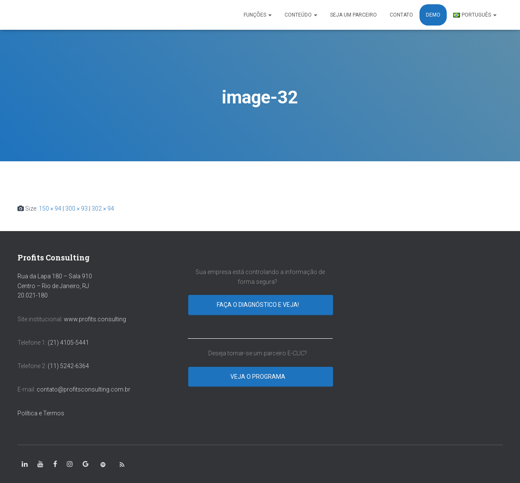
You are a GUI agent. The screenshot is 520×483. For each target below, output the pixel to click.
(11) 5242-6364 (69, 366)
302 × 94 (103, 208)
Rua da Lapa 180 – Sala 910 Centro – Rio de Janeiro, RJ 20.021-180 (54, 286)
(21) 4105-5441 (68, 342)
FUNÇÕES (258, 15)
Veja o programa (258, 376)
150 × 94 (50, 208)
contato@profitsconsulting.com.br (83, 389)
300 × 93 (76, 208)
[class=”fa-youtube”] (40, 464)
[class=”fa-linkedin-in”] (24, 464)
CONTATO (401, 15)
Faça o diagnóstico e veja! (258, 304)
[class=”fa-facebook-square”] (55, 464)
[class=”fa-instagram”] (70, 464)
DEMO (433, 15)
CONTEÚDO (300, 15)
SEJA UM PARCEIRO (353, 15)
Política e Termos (40, 413)
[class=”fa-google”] (85, 464)
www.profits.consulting (95, 319)
